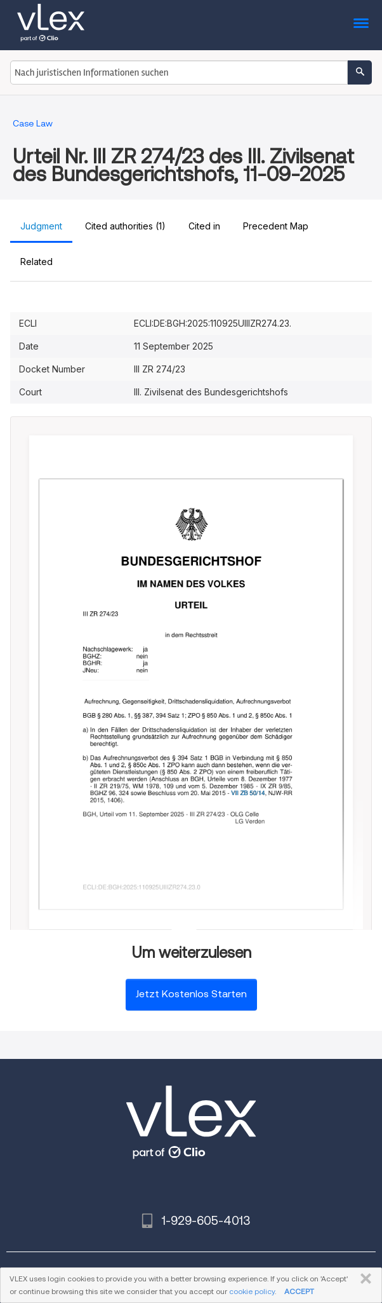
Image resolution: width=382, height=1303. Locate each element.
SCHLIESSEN (363, 1278)
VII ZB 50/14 (248, 793)
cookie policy (252, 1291)
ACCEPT (299, 1291)
